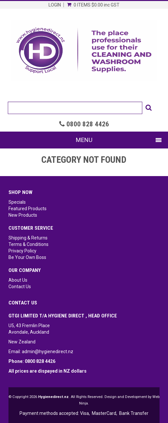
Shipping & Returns (28, 237)
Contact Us (19, 286)
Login (55, 4)
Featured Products (27, 208)
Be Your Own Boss (27, 257)
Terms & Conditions (28, 244)
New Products (22, 215)
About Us (17, 280)
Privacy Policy (22, 250)
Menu (84, 139)
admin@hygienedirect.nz (47, 351)
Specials (17, 202)
